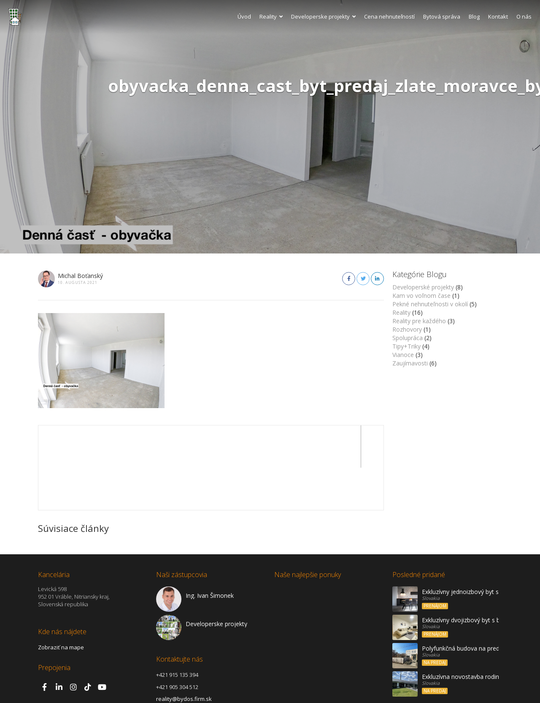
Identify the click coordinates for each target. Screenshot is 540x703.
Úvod (244, 16)
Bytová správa (441, 16)
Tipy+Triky (406, 346)
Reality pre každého (419, 321)
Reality (271, 16)
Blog (474, 16)
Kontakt (498, 16)
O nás (524, 16)
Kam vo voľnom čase (421, 296)
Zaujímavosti (410, 363)
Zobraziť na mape (61, 605)
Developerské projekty (423, 287)
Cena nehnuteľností (389, 16)
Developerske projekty (323, 16)
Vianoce (403, 355)
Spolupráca (407, 338)
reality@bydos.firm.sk (184, 656)
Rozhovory (407, 329)
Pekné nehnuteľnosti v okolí (430, 304)
